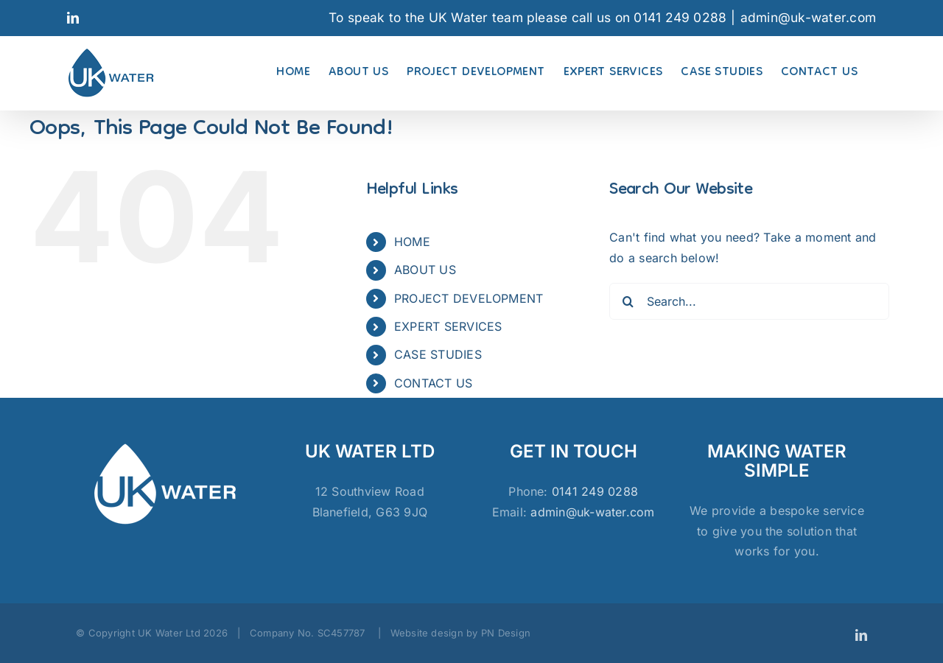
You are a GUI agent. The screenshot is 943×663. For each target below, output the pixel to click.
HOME (412, 241)
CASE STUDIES (438, 354)
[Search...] (749, 301)
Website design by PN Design (460, 633)
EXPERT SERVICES (448, 326)
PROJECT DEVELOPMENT (469, 298)
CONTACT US (433, 383)
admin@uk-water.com (808, 17)
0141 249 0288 (595, 491)
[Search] (627, 301)
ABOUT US (425, 269)
